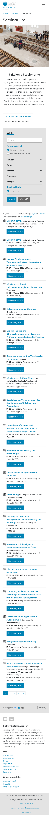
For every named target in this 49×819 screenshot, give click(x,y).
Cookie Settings (9, 769)
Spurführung (12, 494)
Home (5, 13)
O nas (5, 761)
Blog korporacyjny (11, 787)
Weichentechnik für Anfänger (20, 378)
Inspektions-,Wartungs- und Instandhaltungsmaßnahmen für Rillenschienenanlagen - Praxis (22, 428)
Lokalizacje (8, 755)
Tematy (10, 159)
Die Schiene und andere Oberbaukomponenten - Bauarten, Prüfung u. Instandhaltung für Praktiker (25, 333)
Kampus (11, 181)
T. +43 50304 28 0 (25, 804)
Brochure (7, 772)
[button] (15, 707)
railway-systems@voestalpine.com (25, 808)
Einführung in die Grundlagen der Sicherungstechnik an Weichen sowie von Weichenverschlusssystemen (23, 594)
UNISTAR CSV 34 (14, 240)
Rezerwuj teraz (15, 231)
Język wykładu (14, 187)
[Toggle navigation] (43, 6)
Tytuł (34, 213)
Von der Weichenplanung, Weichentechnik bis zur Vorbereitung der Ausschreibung (23, 262)
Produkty (7, 784)
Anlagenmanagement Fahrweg (21, 309)
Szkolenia (15, 13)
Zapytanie (12, 176)
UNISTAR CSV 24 (14, 221)
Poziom (10, 170)
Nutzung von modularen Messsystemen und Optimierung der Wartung (23, 519)
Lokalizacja (26, 216)
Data (9, 165)
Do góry (41, 708)
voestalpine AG (9, 781)
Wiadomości (8, 758)
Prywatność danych (11, 766)
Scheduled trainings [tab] (17, 121)
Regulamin (7, 764)
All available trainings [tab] (18, 116)
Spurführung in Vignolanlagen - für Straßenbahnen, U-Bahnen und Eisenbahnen (23, 403)
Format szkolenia (15, 146)
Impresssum (26, 812)
